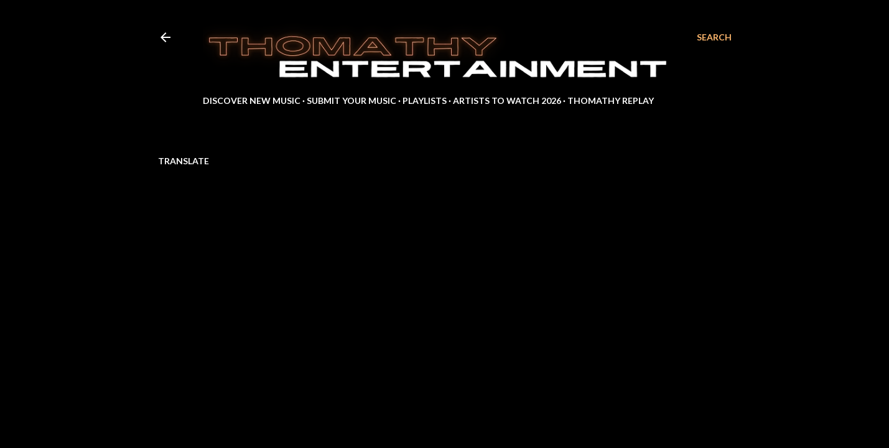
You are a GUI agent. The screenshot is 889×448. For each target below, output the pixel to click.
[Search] (714, 37)
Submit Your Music (351, 100)
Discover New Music (251, 100)
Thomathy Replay (610, 100)
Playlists (425, 100)
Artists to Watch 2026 (507, 100)
